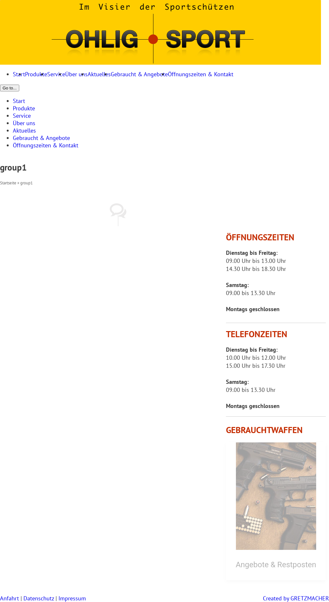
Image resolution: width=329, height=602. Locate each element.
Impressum (72, 598)
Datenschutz (38, 598)
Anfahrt (9, 598)
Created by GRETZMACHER (296, 598)
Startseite (8, 183)
